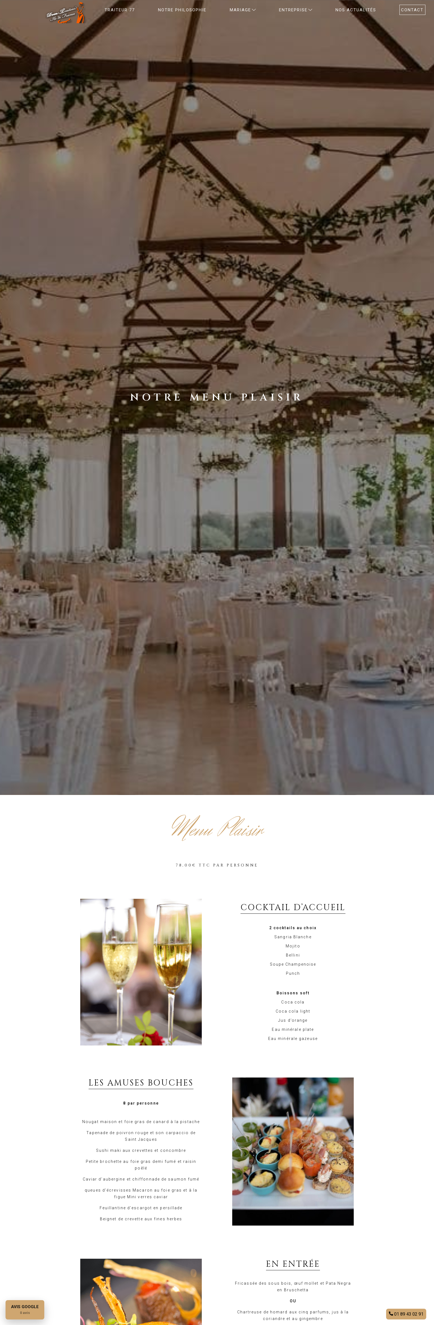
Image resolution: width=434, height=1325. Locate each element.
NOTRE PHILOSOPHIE (182, 9)
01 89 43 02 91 (406, 1314)
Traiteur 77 (120, 9)
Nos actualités (355, 9)
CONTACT (412, 9)
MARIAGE (240, 9)
